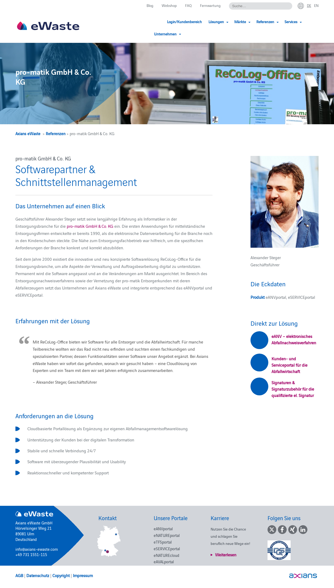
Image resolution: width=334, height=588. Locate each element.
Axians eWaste (27, 133)
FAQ (185, 6)
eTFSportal (163, 542)
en (316, 6)
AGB (19, 575)
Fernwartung (207, 6)
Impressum (83, 575)
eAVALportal (164, 561)
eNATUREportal (167, 535)
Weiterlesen (225, 554)
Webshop (165, 6)
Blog (145, 6)
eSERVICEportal (167, 548)
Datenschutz (37, 575)
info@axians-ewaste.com (36, 549)
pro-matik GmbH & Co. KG (90, 226)
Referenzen (55, 133)
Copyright (61, 575)
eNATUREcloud (166, 555)
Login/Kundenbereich (155, 22)
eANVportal (163, 528)
